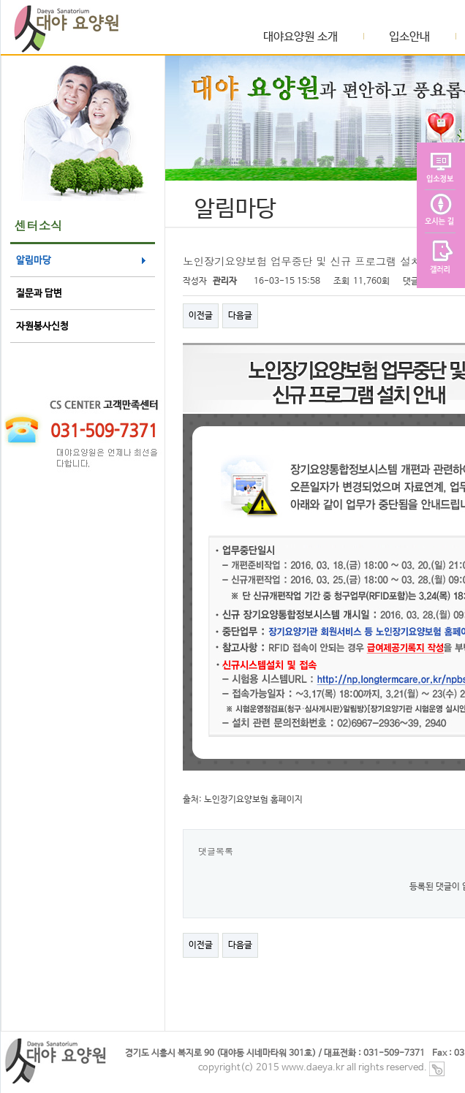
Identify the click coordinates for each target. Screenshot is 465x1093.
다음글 (240, 316)
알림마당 (33, 260)
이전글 (201, 316)
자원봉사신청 (42, 326)
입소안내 (409, 37)
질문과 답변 (39, 293)
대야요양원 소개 (300, 37)
